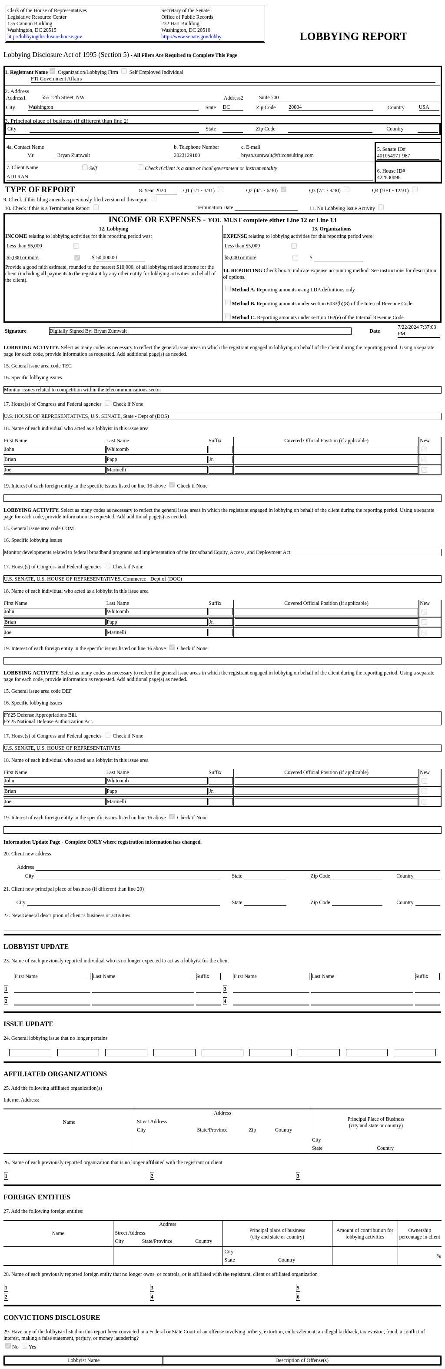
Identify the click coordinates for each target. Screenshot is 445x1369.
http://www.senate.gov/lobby (191, 36)
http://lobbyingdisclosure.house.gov (44, 36)
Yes (29, 1347)
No (12, 1347)
